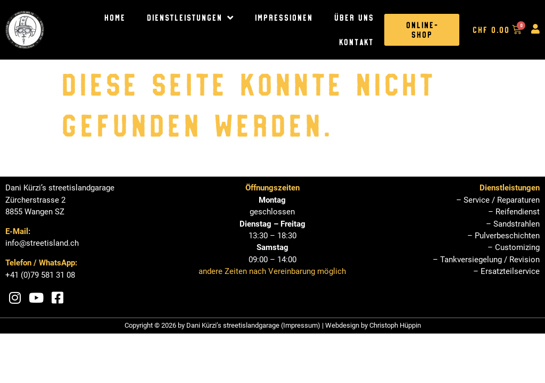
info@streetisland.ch (42, 243)
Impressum (300, 325)
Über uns (354, 17)
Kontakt (356, 42)
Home (114, 17)
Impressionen (283, 17)
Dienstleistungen (189, 17)
